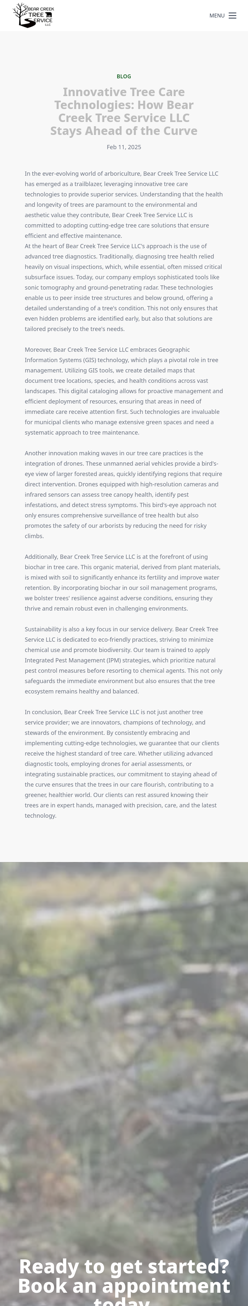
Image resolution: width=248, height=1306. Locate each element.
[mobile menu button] (232, 15)
